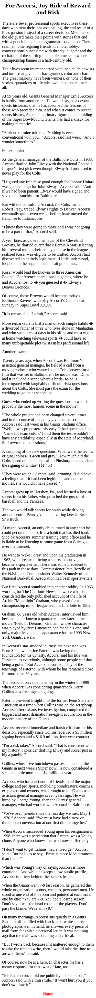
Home (48, 993)
